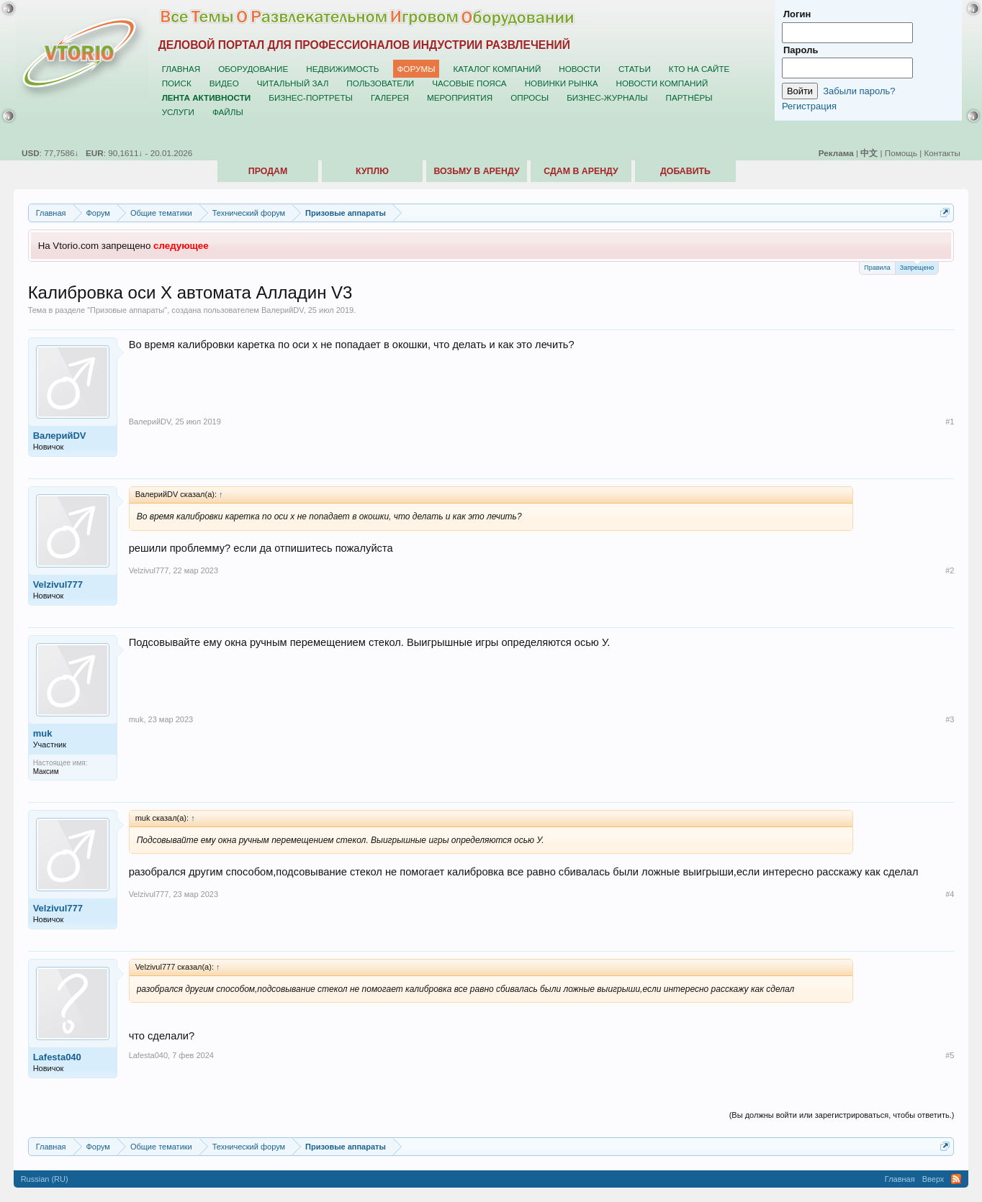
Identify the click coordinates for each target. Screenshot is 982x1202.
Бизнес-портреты (311, 97)
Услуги (178, 112)
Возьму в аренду (476, 171)
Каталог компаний (497, 68)
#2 (949, 570)
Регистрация (809, 106)
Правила (877, 267)
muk (43, 733)
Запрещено (917, 266)
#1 (949, 421)
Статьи (634, 68)
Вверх (933, 1179)
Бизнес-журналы (607, 97)
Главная (181, 68)
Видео (224, 83)
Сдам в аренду (581, 171)
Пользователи (380, 83)
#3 (949, 719)
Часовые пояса (469, 83)
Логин (797, 14)
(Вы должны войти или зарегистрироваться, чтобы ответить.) (842, 1115)
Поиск (177, 83)
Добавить (685, 171)
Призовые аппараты (127, 310)
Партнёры (689, 97)
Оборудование (253, 68)
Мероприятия (459, 97)
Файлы (227, 112)
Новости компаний (662, 83)
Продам (267, 171)
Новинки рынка (561, 83)
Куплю (372, 171)
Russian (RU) (44, 1179)
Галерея (390, 97)
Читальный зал (293, 83)
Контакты (942, 153)
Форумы (416, 68)
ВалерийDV (282, 310)
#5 (949, 1055)
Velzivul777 (58, 584)
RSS (956, 1179)
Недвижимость (342, 68)
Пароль (800, 50)
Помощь (901, 153)
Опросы (529, 97)
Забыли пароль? (859, 91)
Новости (579, 68)
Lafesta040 (57, 1057)
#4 (949, 894)
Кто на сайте (699, 68)
